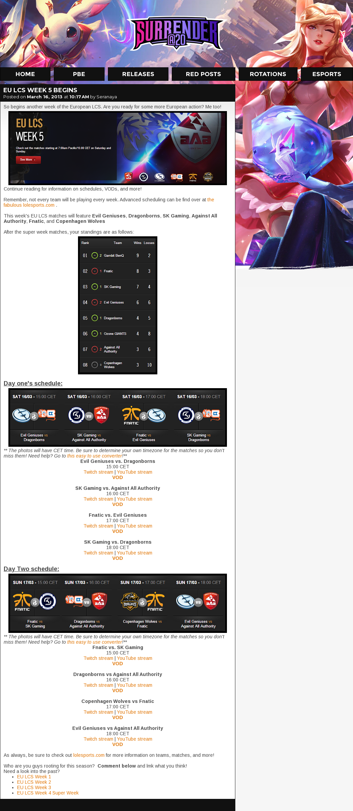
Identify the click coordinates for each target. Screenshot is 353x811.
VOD (117, 477)
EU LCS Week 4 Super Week (48, 793)
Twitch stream (98, 472)
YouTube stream (134, 472)
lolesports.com (89, 755)
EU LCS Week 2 (34, 782)
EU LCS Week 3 (34, 787)
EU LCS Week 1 (34, 776)
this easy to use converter (94, 456)
